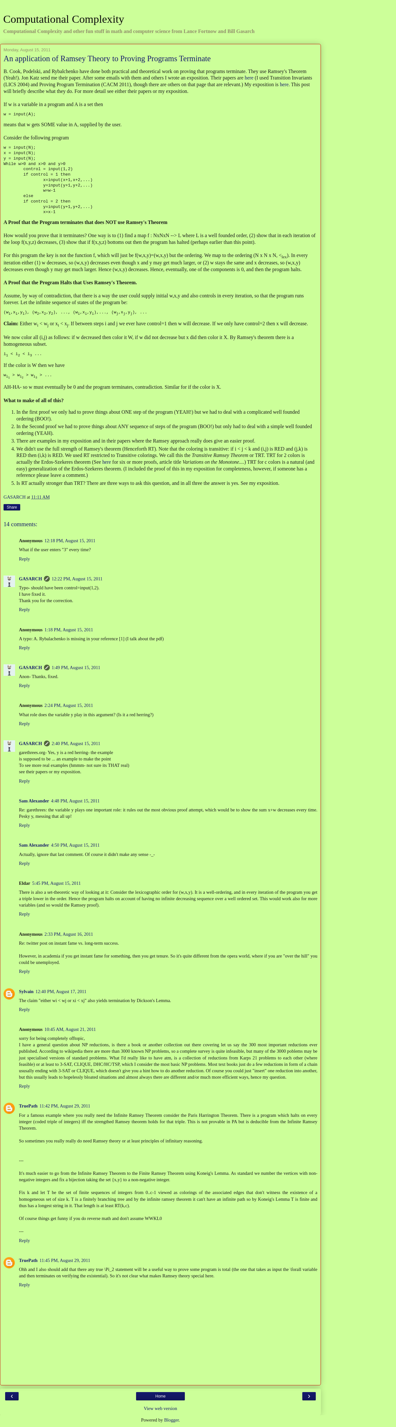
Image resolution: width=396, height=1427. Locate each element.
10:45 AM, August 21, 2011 (70, 1030)
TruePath (28, 1106)
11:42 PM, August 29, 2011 (64, 1106)
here (249, 77)
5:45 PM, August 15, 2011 (56, 883)
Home (160, 1397)
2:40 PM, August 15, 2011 (76, 744)
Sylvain (26, 992)
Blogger (171, 1420)
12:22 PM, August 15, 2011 (77, 579)
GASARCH (30, 579)
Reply (24, 559)
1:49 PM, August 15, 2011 (76, 668)
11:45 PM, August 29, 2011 (64, 1261)
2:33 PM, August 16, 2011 (69, 934)
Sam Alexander (34, 801)
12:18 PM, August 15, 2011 (70, 541)
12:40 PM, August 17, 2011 (61, 992)
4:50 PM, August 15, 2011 (75, 845)
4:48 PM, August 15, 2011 (75, 801)
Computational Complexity (63, 19)
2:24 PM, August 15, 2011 (69, 706)
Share (12, 508)
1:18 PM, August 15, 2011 (69, 630)
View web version (160, 1409)
